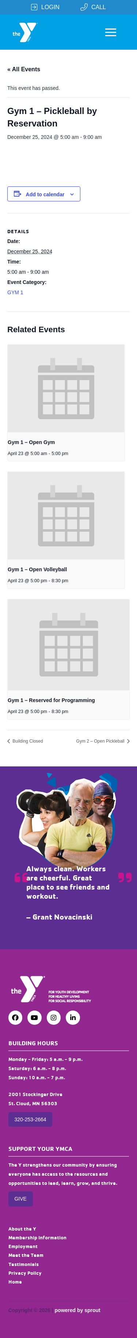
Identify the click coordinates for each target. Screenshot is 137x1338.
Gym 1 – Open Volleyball (37, 569)
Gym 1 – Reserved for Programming (51, 700)
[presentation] (66, 388)
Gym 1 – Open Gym (31, 442)
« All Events (23, 69)
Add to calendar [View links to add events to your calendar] (45, 194)
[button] (110, 32)
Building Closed (27, 741)
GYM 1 (15, 292)
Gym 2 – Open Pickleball (101, 741)
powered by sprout (77, 1310)
